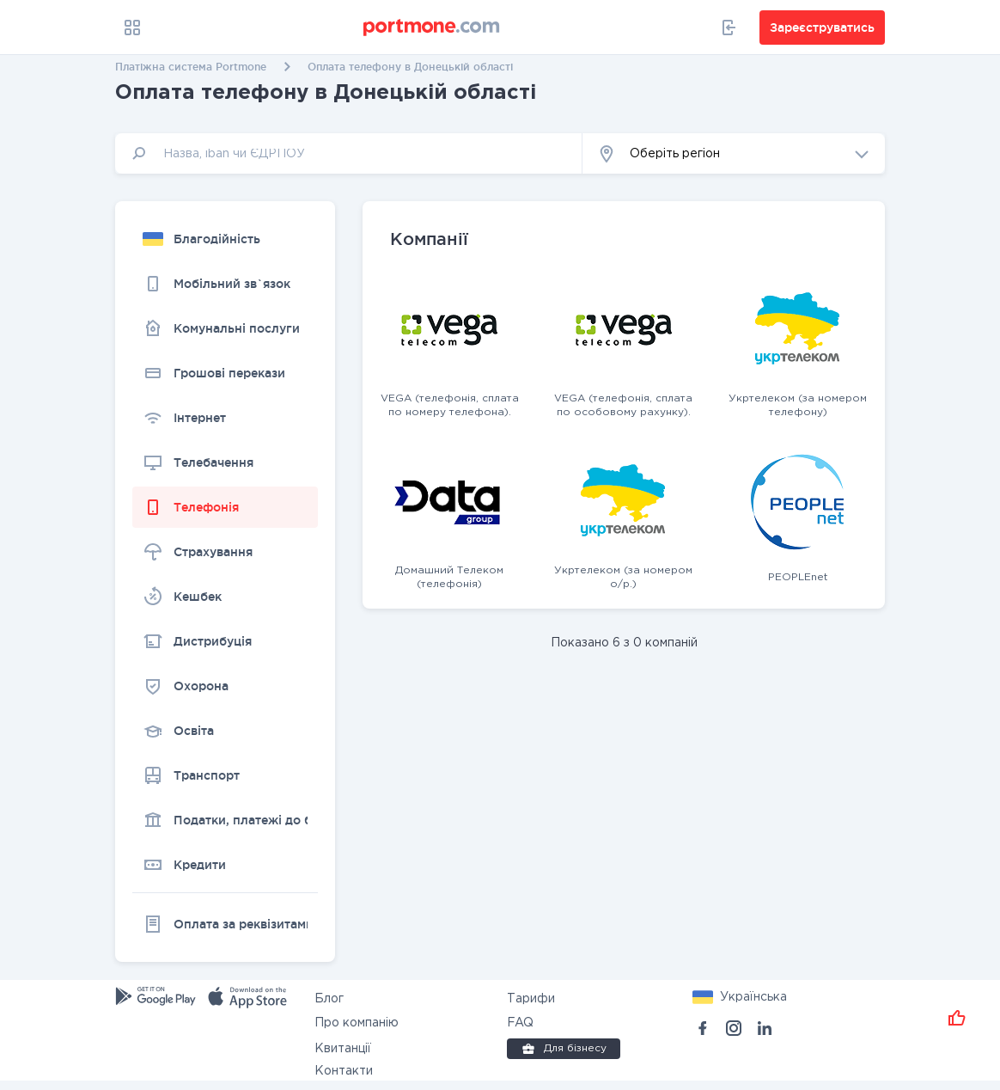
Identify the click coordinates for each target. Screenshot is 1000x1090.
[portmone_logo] (432, 27)
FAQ (520, 1023)
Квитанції (342, 1049)
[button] (733, 153)
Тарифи (531, 999)
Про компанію (356, 1023)
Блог (329, 999)
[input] (348, 153)
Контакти (343, 1071)
